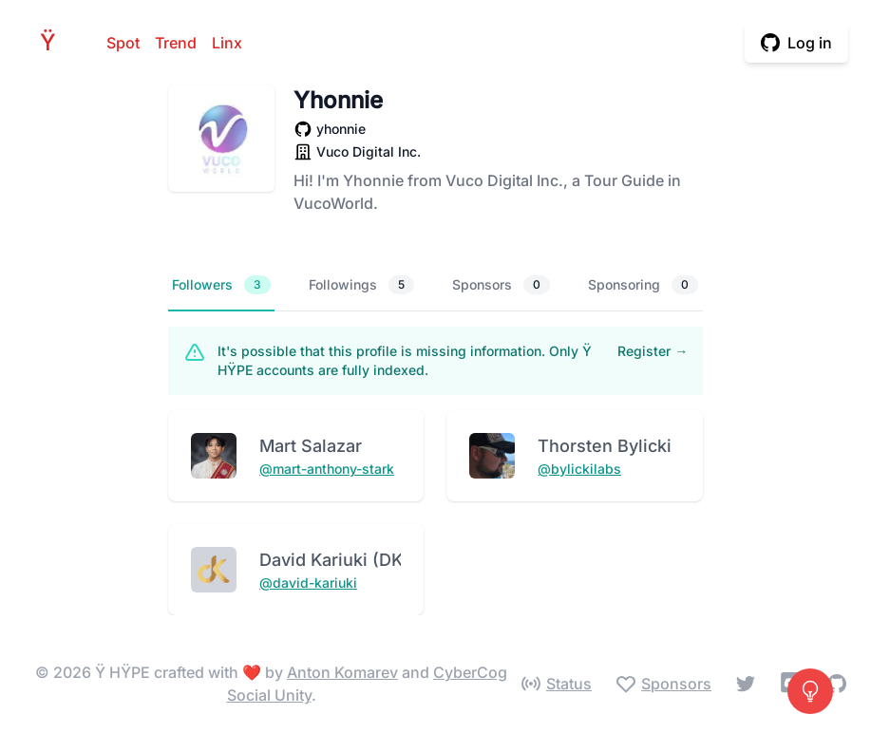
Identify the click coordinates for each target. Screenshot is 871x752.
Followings (361, 284)
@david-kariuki (308, 582)
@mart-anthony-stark (326, 469)
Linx (227, 42)
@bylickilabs (579, 469)
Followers (221, 284)
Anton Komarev (342, 672)
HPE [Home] (53, 42)
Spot (123, 42)
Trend (176, 42)
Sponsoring (643, 284)
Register (652, 351)
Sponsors (501, 284)
